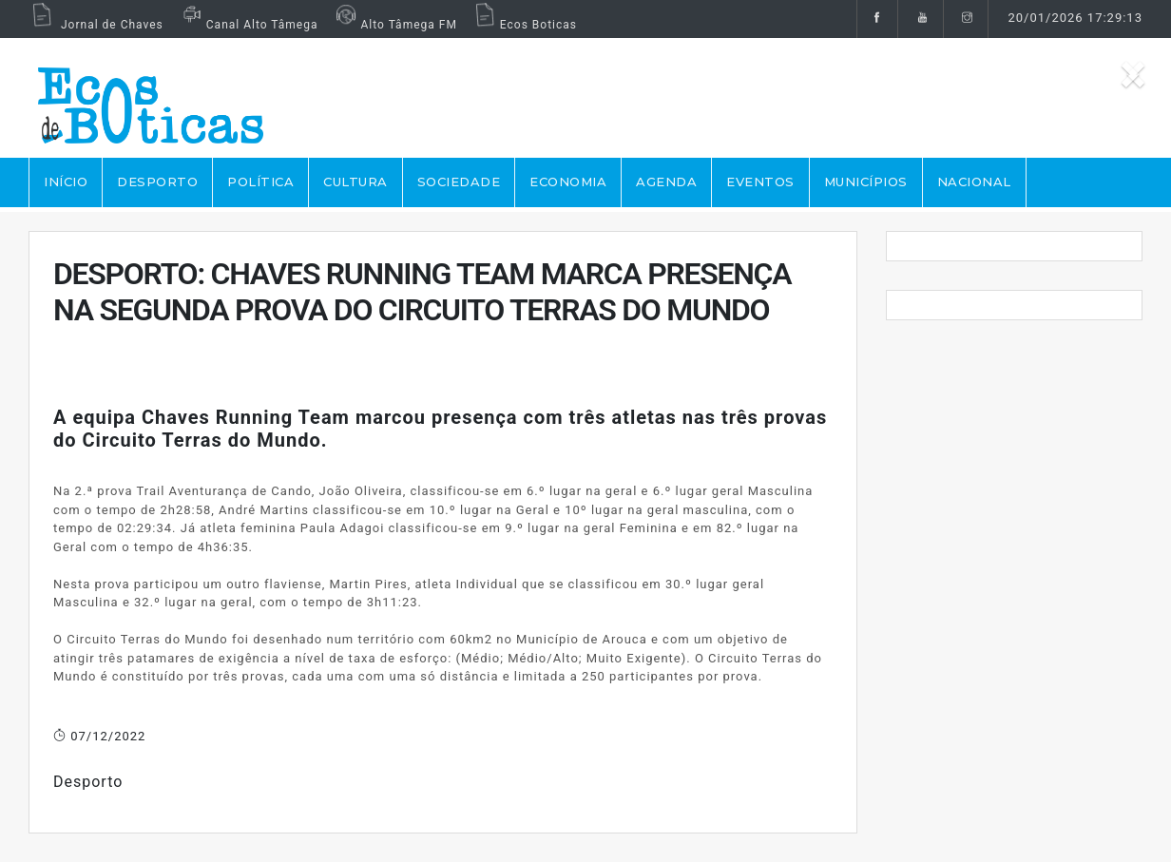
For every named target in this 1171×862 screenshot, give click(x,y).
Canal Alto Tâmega (248, 24)
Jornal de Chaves (96, 24)
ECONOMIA (567, 181)
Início (65, 181)
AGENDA (666, 181)
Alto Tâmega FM (394, 24)
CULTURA (355, 181)
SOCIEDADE (459, 181)
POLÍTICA (260, 181)
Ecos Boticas (524, 24)
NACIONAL (974, 181)
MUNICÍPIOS (866, 181)
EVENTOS (760, 181)
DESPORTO (157, 181)
